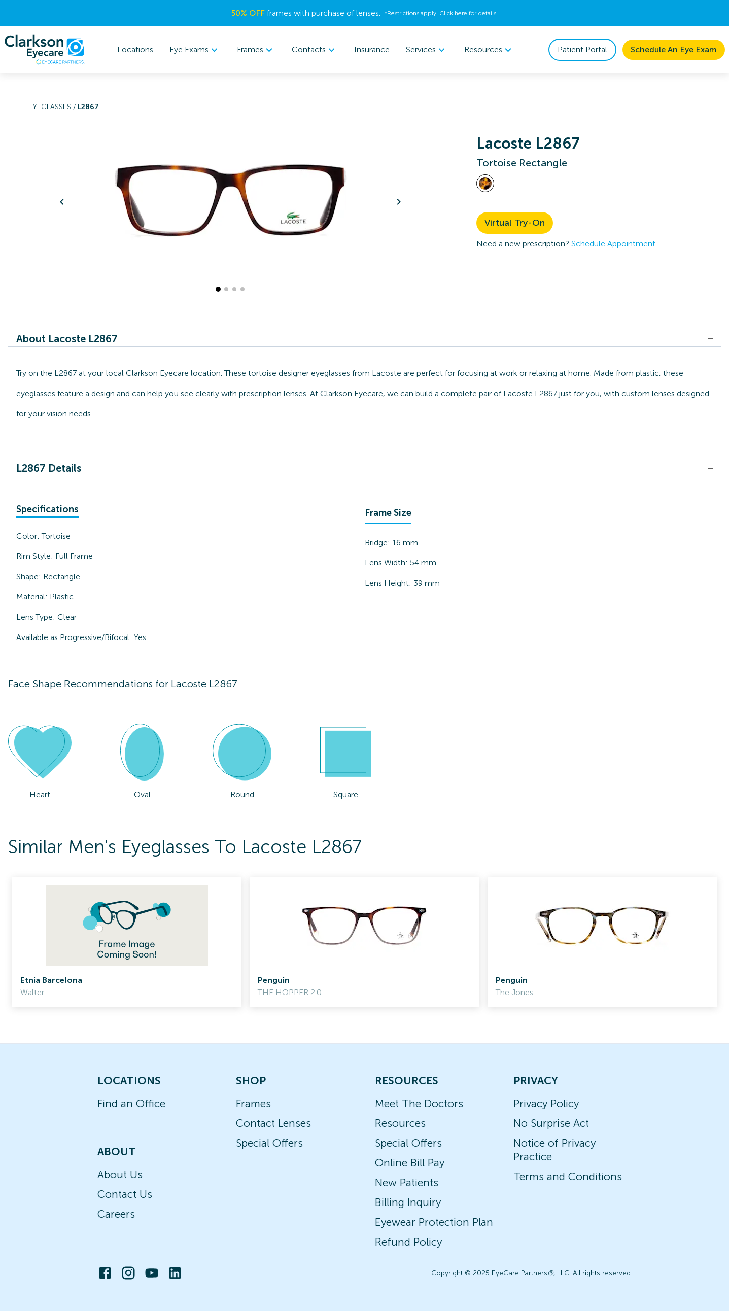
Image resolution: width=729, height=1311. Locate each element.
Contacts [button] (315, 50)
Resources (400, 1123)
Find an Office (131, 1103)
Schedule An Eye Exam (674, 49)
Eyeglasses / (53, 106)
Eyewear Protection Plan (434, 1222)
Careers (116, 1214)
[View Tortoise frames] (485, 183)
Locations (135, 49)
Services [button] (427, 50)
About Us (120, 1174)
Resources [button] (489, 50)
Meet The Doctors (419, 1103)
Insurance (372, 49)
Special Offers (269, 1143)
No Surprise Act (551, 1123)
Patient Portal (582, 49)
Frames (253, 1103)
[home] (44, 49)
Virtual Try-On (514, 222)
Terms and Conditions (567, 1176)
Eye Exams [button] (195, 50)
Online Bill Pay (409, 1162)
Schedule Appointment (613, 244)
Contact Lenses (273, 1123)
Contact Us (124, 1194)
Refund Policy (408, 1241)
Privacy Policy (546, 1103)
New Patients (406, 1182)
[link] (126, 942)
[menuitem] (195, 50)
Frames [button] (256, 50)
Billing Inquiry (408, 1202)
